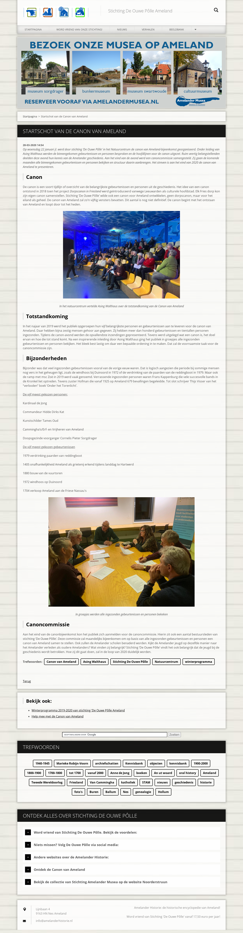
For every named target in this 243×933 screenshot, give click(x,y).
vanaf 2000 (95, 776)
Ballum (110, 795)
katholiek (128, 785)
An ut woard (163, 776)
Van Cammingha (102, 785)
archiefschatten (106, 767)
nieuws (162, 785)
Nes (125, 795)
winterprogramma (198, 665)
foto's (78, 795)
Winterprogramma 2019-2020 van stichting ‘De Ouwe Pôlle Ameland (78, 713)
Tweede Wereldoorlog (46, 785)
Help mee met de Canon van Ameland (57, 719)
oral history (187, 776)
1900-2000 (201, 767)
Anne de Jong (119, 776)
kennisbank (178, 767)
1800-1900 (34, 776)
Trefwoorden (32, 665)
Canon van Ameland (61, 665)
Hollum (163, 795)
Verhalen (148, 32)
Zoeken (216, 10)
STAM (146, 785)
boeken (141, 776)
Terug (27, 684)
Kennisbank (134, 767)
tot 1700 (75, 776)
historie (206, 785)
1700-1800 (55, 776)
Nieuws (122, 32)
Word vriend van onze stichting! (79, 32)
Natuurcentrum (166, 665)
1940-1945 (42, 767)
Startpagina (33, 32)
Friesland (76, 785)
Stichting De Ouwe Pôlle (130, 665)
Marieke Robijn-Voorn (72, 767)
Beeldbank (176, 32)
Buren (94, 795)
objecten (156, 767)
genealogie (143, 795)
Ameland (209, 776)
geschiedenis (184, 785)
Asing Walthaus (94, 665)
